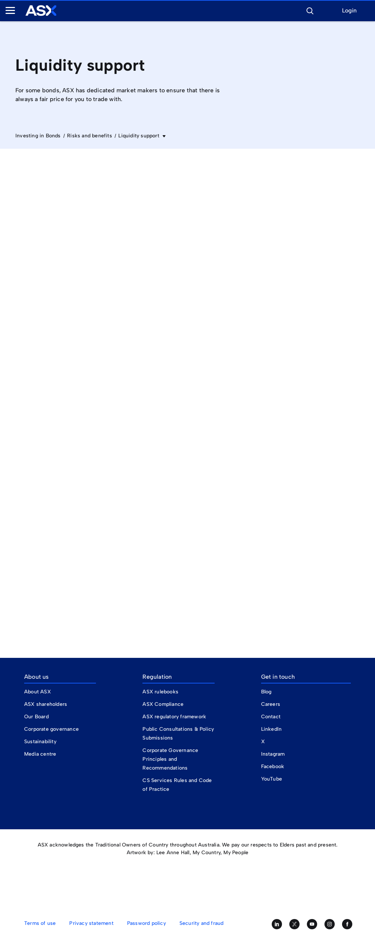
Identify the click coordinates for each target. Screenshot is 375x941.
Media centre (40, 754)
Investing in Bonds (38, 136)
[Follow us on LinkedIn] (277, 924)
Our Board (36, 717)
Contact (271, 717)
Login (349, 11)
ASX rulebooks (160, 692)
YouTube (271, 779)
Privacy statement (91, 923)
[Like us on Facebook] (347, 924)
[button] (309, 10)
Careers (270, 704)
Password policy (146, 923)
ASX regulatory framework (174, 717)
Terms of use (40, 923)
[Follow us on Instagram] (329, 924)
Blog (266, 692)
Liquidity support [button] (139, 136)
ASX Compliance (162, 704)
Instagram (273, 754)
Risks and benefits (89, 136)
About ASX (37, 692)
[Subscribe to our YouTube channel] (312, 924)
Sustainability (40, 741)
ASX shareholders (46, 704)
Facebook (273, 766)
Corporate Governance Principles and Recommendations (170, 759)
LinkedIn (271, 729)
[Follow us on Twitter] (294, 924)
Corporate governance (51, 729)
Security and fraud (201, 923)
